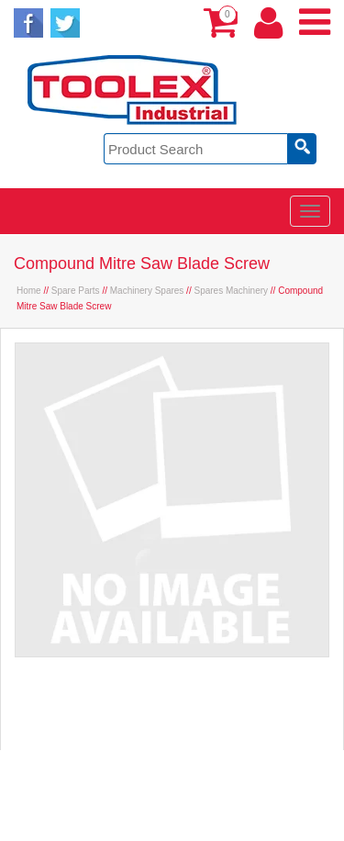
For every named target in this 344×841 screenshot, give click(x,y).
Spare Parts (75, 291)
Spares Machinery (231, 291)
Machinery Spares (147, 291)
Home (29, 291)
